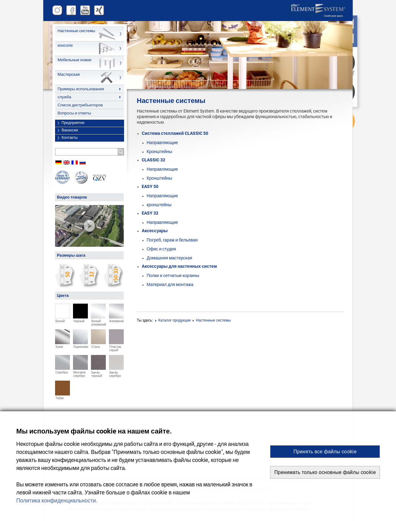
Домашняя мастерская (169, 258)
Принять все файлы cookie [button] (324, 452)
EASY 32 (150, 213)
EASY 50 (150, 186)
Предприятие (73, 123)
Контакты (70, 137)
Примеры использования (81, 89)
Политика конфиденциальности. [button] (56, 501)
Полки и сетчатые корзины (173, 275)
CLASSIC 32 (153, 159)
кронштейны (159, 205)
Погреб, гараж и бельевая (172, 240)
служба (64, 97)
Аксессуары (155, 230)
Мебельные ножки (74, 60)
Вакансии (70, 130)
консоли (65, 45)
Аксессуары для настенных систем (179, 266)
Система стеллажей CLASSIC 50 (175, 133)
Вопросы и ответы (74, 113)
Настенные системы (76, 30)
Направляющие (162, 142)
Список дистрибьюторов (80, 105)
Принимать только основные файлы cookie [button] (325, 472)
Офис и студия (161, 249)
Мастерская (69, 74)
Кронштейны (159, 151)
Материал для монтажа (170, 284)
